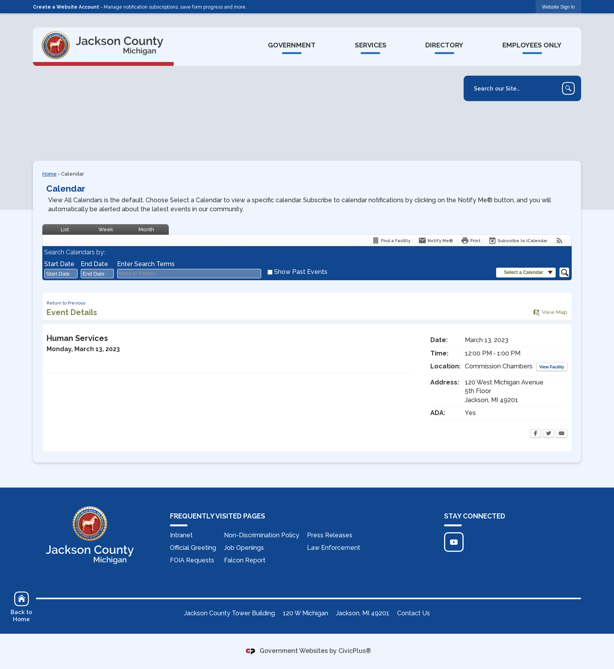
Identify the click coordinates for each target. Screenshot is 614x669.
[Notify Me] (435, 240)
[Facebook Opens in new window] (535, 434)
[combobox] (61, 273)
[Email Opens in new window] (561, 434)
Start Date (59, 264)
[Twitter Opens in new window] (548, 434)
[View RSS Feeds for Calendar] (559, 240)
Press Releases (329, 535)
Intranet (181, 535)
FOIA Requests (192, 560)
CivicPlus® (354, 650)
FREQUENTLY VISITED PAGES (217, 516)
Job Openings (244, 547)
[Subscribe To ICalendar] (517, 240)
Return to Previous (66, 303)
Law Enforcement (333, 547)
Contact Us (413, 613)
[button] (568, 88)
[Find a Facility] (391, 240)
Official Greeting (193, 547)
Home (49, 174)
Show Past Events (300, 272)
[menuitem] (291, 45)
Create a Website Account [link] (66, 7)
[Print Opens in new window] (470, 240)
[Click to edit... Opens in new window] (454, 542)
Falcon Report (244, 560)
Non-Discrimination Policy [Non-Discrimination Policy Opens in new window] (261, 535)
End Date (94, 264)
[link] (558, 7)
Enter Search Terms (146, 264)
